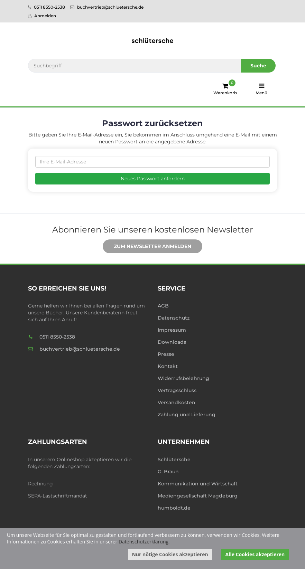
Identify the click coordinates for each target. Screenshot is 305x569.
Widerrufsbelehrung (183, 378)
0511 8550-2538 (46, 7)
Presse (166, 354)
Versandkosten (176, 402)
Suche (258, 66)
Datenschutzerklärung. (144, 541)
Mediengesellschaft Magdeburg (198, 496)
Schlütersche (174, 459)
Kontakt (168, 366)
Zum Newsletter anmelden (147, 246)
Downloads (172, 342)
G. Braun (168, 471)
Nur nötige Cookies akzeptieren (170, 554)
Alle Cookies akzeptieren (255, 554)
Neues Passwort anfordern (153, 179)
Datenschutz (174, 318)
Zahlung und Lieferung (186, 414)
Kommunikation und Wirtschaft (198, 484)
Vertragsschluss (177, 390)
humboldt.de (174, 508)
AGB (163, 306)
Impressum (172, 330)
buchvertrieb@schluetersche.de (107, 7)
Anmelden (42, 15)
